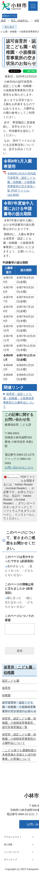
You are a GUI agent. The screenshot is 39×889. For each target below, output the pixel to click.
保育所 (6, 688)
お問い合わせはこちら (19, 467)
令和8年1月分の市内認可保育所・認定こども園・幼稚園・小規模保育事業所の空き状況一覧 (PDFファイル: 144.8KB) (21, 184)
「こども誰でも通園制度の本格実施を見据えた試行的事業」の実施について (19, 754)
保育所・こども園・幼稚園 (20, 670)
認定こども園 (10, 680)
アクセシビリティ (12, 837)
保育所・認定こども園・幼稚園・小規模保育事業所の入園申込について (18, 400)
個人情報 (8, 844)
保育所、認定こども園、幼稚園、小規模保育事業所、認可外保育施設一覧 (19, 723)
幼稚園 (6, 695)
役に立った (13, 598)
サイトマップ (10, 859)
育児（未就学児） (20, 20)
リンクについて (11, 852)
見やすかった (14, 566)
